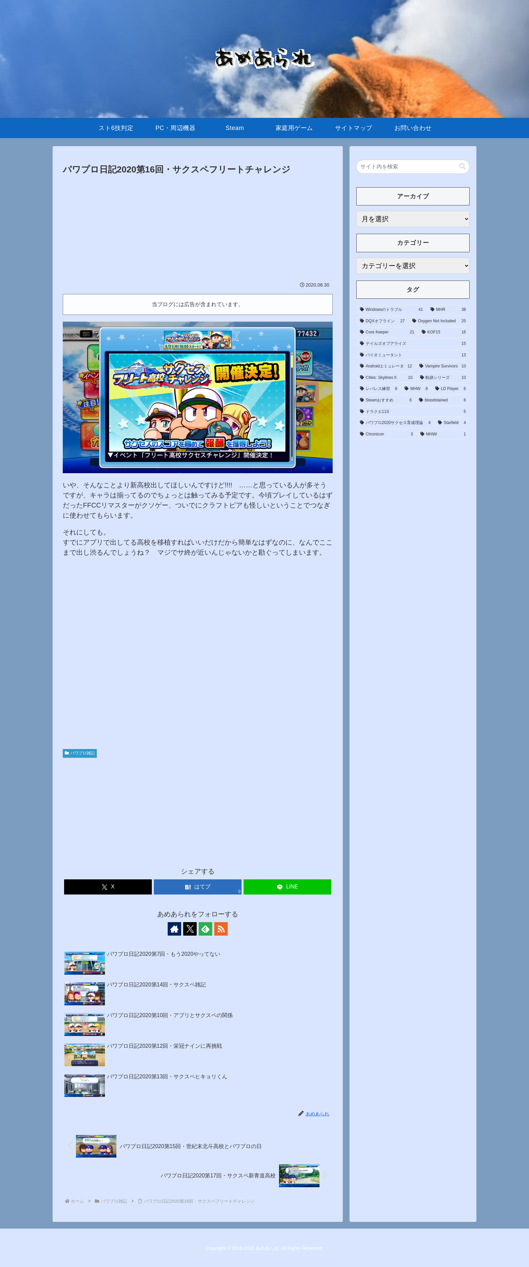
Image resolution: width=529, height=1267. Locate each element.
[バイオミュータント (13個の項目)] (413, 355)
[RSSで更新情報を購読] (221, 929)
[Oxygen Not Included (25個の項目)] (439, 321)
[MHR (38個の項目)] (448, 310)
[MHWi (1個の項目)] (443, 434)
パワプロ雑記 (80, 753)
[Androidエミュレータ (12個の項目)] (386, 366)
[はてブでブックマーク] (198, 887)
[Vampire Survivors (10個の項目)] (442, 366)
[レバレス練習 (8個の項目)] (378, 389)
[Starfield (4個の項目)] (452, 423)
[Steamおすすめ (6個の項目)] (386, 400)
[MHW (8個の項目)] (415, 389)
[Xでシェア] (108, 887)
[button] (462, 166)
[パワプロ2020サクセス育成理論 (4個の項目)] (395, 423)
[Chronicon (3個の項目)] (386, 434)
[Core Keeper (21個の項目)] (387, 332)
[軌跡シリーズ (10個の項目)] (443, 378)
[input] (413, 167)
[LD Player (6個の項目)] (450, 389)
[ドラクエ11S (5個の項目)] (413, 412)
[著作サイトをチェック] (174, 929)
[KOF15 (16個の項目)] (444, 332)
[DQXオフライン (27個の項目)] (382, 321)
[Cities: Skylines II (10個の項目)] (386, 378)
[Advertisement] (198, 228)
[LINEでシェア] (287, 887)
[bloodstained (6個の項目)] (442, 400)
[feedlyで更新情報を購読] (205, 929)
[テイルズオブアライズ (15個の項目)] (413, 344)
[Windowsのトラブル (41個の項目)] (391, 310)
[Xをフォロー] (190, 929)
